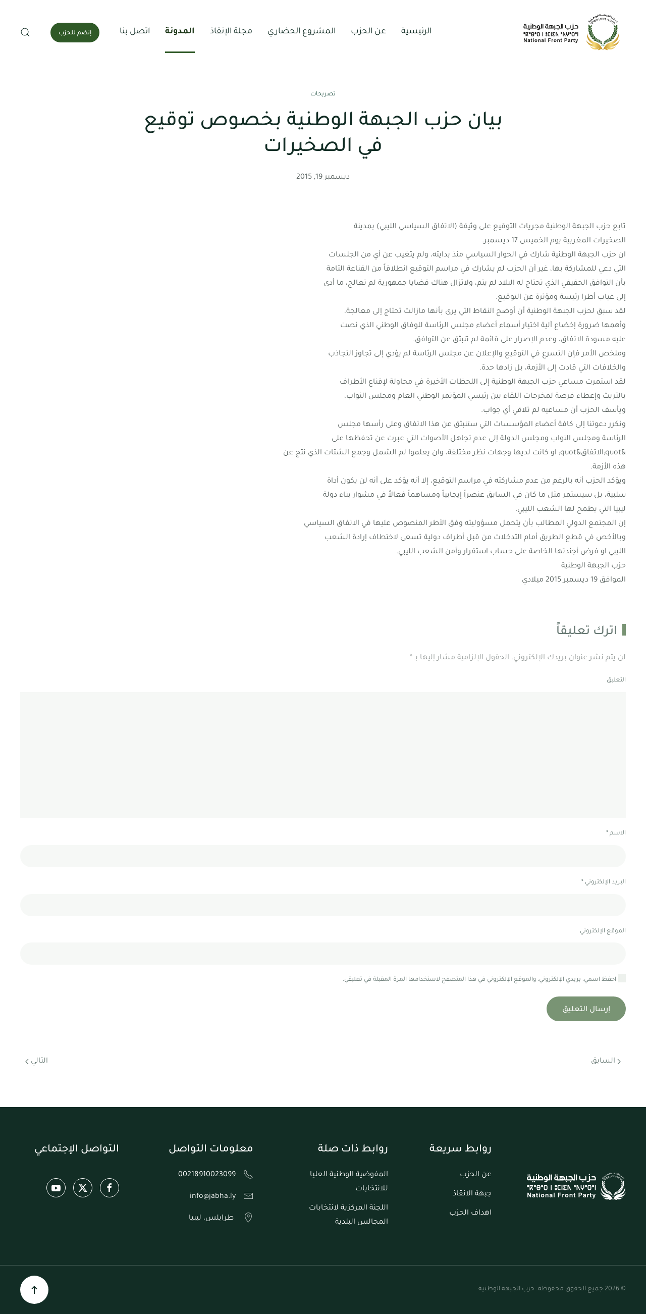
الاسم (616, 833)
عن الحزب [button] (368, 31)
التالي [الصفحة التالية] (36, 1062)
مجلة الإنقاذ (231, 31)
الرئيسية (416, 31)
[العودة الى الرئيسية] (573, 32)
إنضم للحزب (75, 33)
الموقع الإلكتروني (603, 931)
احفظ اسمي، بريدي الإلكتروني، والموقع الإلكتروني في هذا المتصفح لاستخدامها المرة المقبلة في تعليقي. (484, 979)
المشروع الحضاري (301, 31)
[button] (25, 32)
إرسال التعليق (586, 1010)
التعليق (616, 680)
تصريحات (323, 94)
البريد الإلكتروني (603, 882)
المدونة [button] (180, 31)
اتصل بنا (135, 31)
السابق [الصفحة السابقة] (606, 1062)
